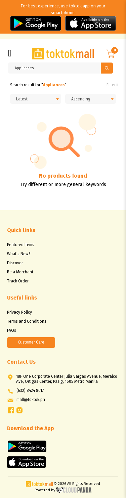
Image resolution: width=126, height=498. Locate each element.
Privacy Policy (19, 312)
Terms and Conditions (26, 321)
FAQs (11, 330)
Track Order (18, 281)
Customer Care (31, 342)
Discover (15, 263)
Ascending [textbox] (80, 99)
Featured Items (20, 244)
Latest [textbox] (22, 99)
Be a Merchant (20, 272)
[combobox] (35, 99)
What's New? (19, 254)
